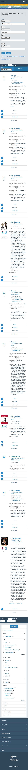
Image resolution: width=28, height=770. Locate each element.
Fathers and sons (9, 698)
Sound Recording (9, 652)
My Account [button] (14, 746)
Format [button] (4, 639)
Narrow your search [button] (8, 630)
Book (6, 642)
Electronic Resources (10, 645)
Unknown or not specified (11, 667)
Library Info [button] (14, 725)
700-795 (7, 676)
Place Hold (9, 117)
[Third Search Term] (12, 40)
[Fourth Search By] (5, 46)
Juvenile (7, 660)
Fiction (6, 682)
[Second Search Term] (12, 32)
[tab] (21, 69)
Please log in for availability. (15, 603)
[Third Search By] (5, 38)
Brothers (7, 695)
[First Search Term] (12, 24)
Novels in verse (8, 690)
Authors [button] (5, 705)
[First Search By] (5, 21)
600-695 (7, 673)
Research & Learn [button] (14, 737)
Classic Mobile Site (14, 766)
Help (2, 750)
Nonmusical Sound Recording (12, 649)
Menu (3, 1)
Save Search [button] (14, 626)
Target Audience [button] (6, 657)
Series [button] (4, 709)
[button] (21, 69)
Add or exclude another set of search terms (13, 56)
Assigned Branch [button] (7, 715)
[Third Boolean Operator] (3, 43)
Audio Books (8, 647)
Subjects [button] (5, 685)
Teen (6, 662)
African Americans (9, 688)
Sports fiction (8, 693)
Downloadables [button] (14, 733)
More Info (9, 114)
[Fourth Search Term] (12, 49)
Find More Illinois (6, 741)
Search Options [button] (6, 59)
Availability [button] (5, 633)
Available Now (8, 636)
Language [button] (5, 702)
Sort (2, 67)
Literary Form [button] (6, 679)
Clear (8, 53)
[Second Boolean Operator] (3, 35)
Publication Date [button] (6, 712)
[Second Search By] (5, 29)
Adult (6, 665)
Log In (25, 1)
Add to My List (14, 120)
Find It (8, 111)
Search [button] (14, 729)
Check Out (9, 280)
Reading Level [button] (6, 670)
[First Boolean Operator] (3, 27)
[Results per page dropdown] (10, 65)
